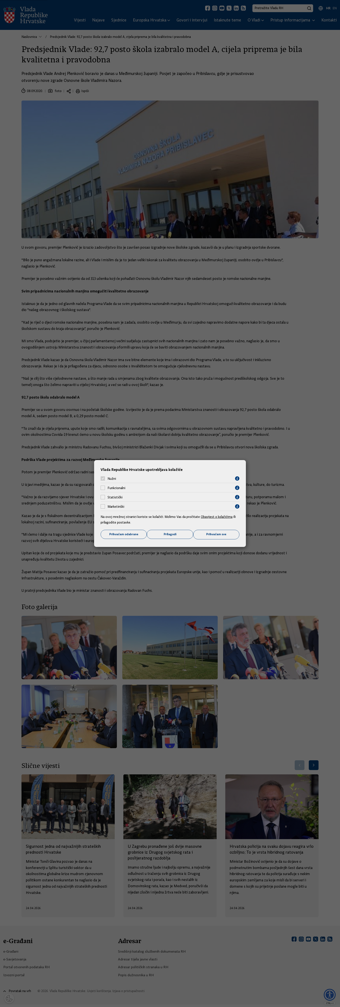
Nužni (112, 478)
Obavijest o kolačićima (217, 517)
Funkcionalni (116, 488)
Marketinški (116, 506)
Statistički (115, 497)
